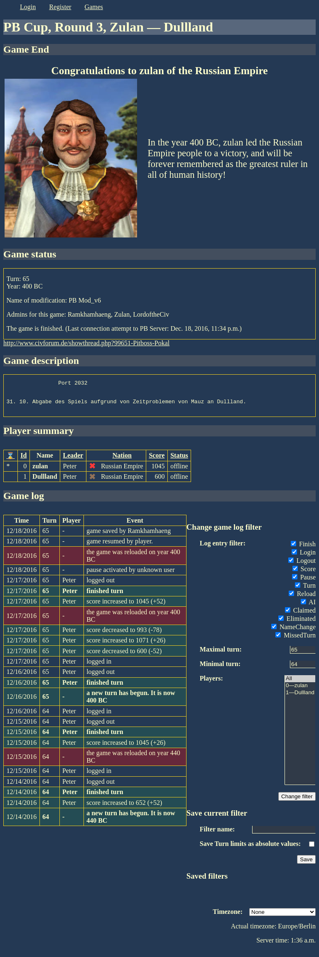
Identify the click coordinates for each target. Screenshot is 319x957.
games (94, 6)
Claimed (300, 616)
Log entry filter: (222, 549)
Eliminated (297, 624)
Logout (302, 566)
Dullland (44, 482)
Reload (302, 599)
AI (308, 608)
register (60, 6)
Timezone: (228, 917)
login (28, 6)
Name (45, 461)
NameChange (293, 633)
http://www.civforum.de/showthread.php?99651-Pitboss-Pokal (86, 342)
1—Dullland (300, 699)
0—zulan (300, 691)
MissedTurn (295, 641)
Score (156, 461)
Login (304, 558)
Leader (73, 461)
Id (23, 461)
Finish (303, 550)
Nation (122, 461)
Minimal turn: (220, 670)
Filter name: (217, 835)
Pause (304, 583)
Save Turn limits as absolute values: (250, 849)
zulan (40, 472)
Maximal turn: (221, 655)
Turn (305, 591)
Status (179, 461)
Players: (211, 684)
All (300, 684)
